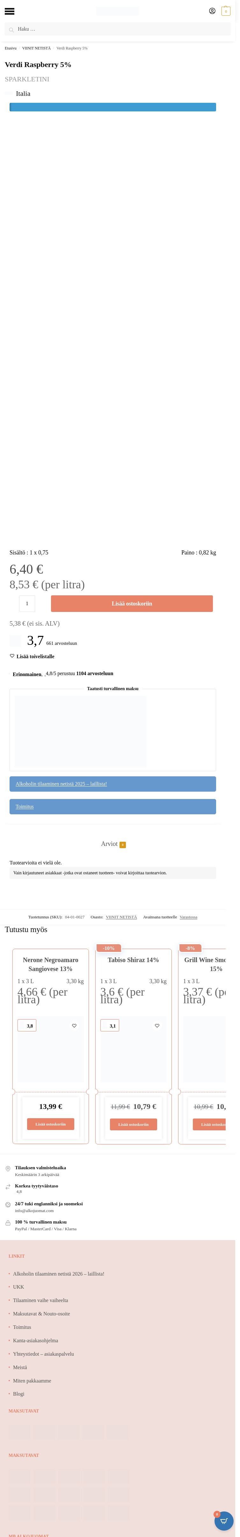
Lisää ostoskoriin (132, 603)
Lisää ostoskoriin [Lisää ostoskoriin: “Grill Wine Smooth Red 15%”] (216, 1124)
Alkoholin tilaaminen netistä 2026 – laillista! (59, 1274)
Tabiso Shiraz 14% (133, 959)
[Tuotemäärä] (27, 603)
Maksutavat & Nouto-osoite (41, 1313)
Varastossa (188, 917)
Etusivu (11, 48)
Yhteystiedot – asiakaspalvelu (43, 1354)
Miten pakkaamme (32, 1380)
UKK (18, 1287)
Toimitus (25, 806)
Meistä (20, 1367)
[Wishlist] (36, 656)
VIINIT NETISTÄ (36, 48)
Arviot (109, 844)
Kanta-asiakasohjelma (35, 1340)
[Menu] (14, 11)
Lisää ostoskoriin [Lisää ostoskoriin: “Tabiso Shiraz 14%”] (133, 1124)
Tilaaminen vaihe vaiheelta (40, 1300)
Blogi (19, 1394)
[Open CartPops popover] (224, 1521)
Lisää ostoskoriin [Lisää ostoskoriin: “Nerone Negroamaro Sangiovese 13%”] (50, 1124)
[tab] (113, 837)
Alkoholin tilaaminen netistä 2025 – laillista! (61, 784)
